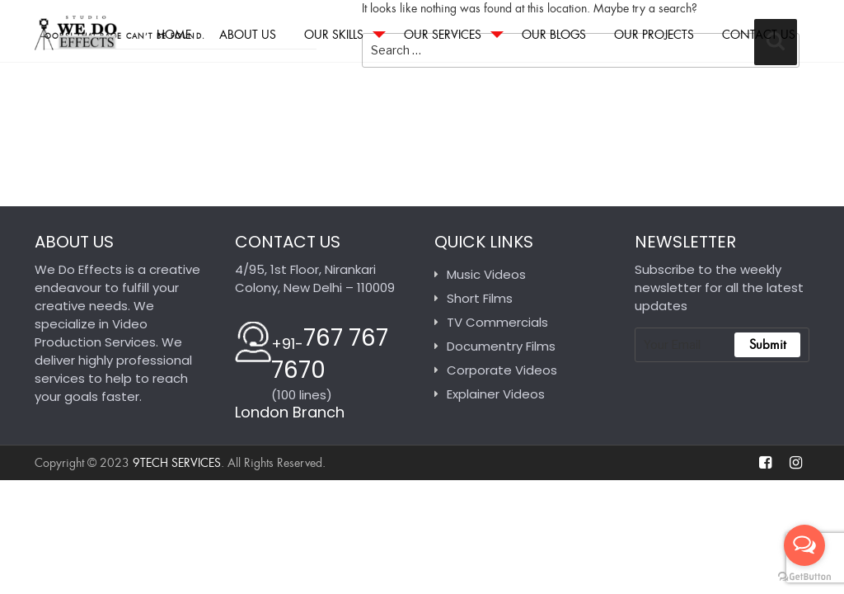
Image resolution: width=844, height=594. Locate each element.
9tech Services (177, 462)
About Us (247, 34)
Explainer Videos (496, 394)
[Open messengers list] (804, 545)
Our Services (442, 34)
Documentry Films (501, 346)
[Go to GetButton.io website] (804, 577)
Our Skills (333, 34)
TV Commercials (497, 322)
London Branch (290, 412)
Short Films (480, 298)
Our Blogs (554, 34)
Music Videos (486, 274)
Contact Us (758, 34)
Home (174, 34)
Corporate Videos (502, 370)
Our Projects (654, 34)
